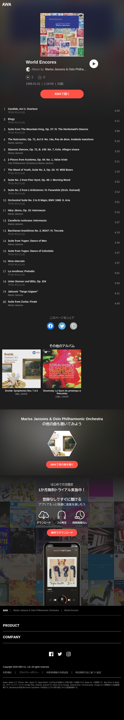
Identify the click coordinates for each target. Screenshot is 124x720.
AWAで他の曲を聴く (62, 464)
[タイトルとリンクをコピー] (73, 326)
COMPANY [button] (11, 637)
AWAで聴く (62, 93)
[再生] (93, 63)
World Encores (71, 610)
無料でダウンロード (62, 532)
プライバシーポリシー (29, 672)
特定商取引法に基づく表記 (88, 672)
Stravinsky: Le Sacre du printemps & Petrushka (62, 392)
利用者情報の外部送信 (57, 672)
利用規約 (7, 672)
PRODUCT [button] (11, 625)
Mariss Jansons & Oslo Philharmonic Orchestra (75, 69)
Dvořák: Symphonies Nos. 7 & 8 (21, 391)
